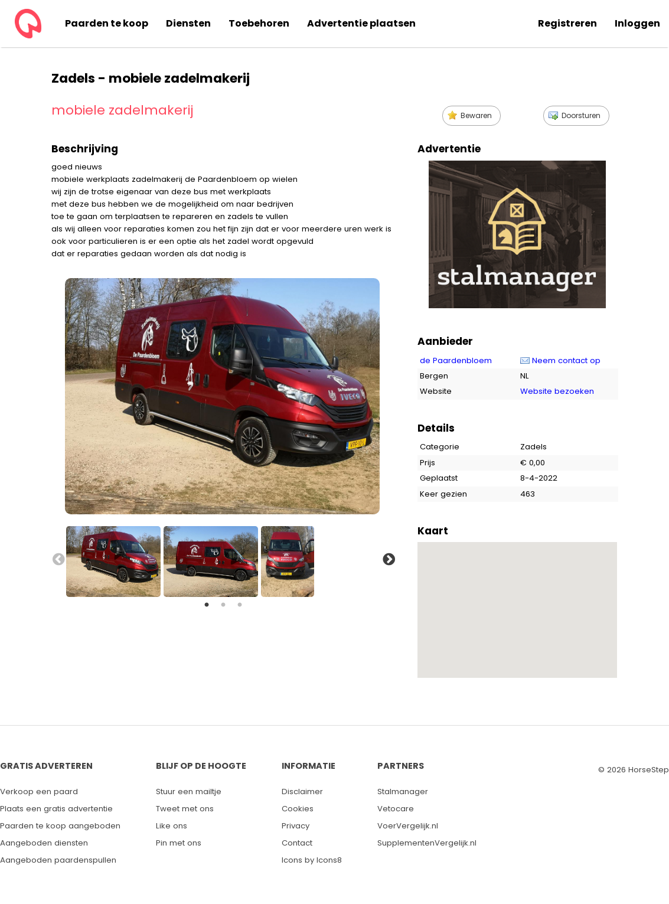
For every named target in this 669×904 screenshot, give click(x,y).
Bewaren (476, 115)
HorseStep (648, 769)
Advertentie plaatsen (361, 23)
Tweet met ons (185, 808)
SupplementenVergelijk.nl (427, 842)
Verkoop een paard (39, 791)
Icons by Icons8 (312, 860)
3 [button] (240, 605)
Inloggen (637, 23)
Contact (297, 842)
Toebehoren (259, 23)
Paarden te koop (106, 23)
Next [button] (388, 558)
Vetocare (395, 808)
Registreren (567, 23)
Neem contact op (566, 360)
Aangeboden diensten (44, 842)
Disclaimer (302, 791)
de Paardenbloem (456, 360)
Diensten (188, 23)
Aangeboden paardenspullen (58, 860)
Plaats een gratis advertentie (56, 808)
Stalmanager (402, 791)
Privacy (295, 825)
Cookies (298, 808)
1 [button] (207, 605)
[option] (115, 558)
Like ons (171, 825)
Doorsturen (581, 115)
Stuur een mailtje (188, 791)
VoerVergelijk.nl (407, 825)
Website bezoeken (557, 391)
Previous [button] (57, 558)
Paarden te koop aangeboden (60, 825)
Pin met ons (178, 842)
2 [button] (223, 605)
